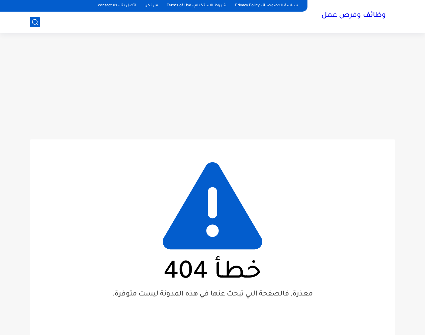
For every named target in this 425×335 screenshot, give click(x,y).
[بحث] (35, 22)
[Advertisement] (212, 86)
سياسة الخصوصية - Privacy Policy (266, 6)
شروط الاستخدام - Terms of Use (196, 6)
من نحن (151, 6)
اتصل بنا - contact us (117, 6)
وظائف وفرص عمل (353, 16)
